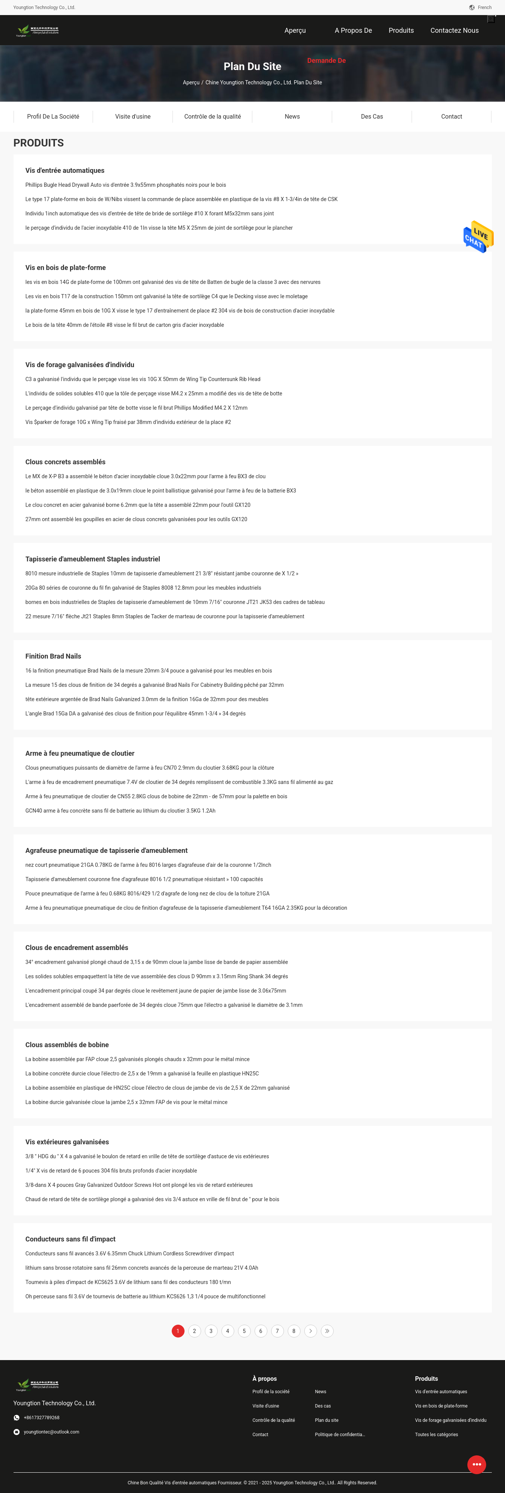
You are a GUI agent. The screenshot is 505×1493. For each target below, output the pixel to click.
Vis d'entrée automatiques (65, 170)
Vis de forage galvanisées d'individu (80, 365)
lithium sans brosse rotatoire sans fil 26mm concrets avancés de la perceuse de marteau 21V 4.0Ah (142, 1268)
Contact (261, 1434)
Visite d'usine (266, 1406)
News (320, 1391)
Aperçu (191, 82)
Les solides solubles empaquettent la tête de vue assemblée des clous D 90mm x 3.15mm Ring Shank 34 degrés (157, 976)
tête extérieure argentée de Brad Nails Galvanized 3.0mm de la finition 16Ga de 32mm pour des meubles (147, 699)
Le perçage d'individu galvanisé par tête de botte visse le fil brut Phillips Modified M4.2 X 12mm (137, 408)
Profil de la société (271, 1391)
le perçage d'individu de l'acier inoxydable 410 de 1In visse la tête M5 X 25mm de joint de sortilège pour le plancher (159, 228)
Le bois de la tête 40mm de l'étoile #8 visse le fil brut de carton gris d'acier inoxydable (125, 325)
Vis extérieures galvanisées (67, 1142)
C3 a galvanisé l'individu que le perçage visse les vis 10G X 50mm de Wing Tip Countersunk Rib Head (143, 379)
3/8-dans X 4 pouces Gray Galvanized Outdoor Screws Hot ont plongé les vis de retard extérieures (139, 1185)
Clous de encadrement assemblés (77, 948)
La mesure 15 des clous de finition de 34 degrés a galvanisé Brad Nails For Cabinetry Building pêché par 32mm (155, 685)
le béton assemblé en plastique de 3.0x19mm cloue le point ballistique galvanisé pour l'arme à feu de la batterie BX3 (161, 491)
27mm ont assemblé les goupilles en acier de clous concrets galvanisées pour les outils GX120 (136, 519)
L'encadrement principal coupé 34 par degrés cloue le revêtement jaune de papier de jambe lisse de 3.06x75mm (156, 991)
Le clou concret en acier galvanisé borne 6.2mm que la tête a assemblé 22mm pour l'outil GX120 (138, 505)
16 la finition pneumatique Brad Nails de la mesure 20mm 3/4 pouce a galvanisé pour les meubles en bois (149, 671)
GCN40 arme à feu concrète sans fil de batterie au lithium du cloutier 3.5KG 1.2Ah (121, 811)
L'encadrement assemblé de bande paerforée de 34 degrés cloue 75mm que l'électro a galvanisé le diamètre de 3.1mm (164, 1005)
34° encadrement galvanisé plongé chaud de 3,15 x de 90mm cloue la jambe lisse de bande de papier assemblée (157, 962)
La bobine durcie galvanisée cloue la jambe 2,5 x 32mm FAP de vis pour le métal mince (127, 1102)
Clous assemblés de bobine (67, 1045)
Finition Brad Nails (53, 656)
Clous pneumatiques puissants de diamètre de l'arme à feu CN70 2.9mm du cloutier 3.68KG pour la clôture (150, 768)
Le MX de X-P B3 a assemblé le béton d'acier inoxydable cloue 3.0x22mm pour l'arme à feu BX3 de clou (146, 476)
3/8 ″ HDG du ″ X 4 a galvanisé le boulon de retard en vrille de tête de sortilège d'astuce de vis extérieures (147, 1156)
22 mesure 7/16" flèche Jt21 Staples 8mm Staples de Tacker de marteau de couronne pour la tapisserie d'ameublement (165, 616)
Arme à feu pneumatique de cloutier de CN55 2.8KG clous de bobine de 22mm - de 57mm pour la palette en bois (156, 796)
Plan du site (326, 1420)
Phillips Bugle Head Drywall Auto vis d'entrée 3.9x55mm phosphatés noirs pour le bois (126, 185)
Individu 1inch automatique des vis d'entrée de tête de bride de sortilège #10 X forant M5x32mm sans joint (150, 213)
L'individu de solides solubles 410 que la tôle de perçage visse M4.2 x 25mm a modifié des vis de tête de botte (154, 393)
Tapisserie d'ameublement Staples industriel (93, 559)
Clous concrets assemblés (66, 462)
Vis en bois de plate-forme (66, 267)
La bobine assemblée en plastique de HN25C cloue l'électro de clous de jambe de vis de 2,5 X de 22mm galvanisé (158, 1088)
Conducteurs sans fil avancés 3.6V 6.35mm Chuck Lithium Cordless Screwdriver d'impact (130, 1254)
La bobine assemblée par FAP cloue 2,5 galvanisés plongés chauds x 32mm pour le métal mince (138, 1059)
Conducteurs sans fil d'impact (71, 1239)
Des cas (323, 1406)
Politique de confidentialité (340, 1434)
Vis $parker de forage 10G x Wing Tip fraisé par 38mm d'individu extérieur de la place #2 (128, 422)
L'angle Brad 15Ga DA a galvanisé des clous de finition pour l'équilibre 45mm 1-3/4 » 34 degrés (136, 714)
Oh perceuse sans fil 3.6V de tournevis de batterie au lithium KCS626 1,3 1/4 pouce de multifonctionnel (146, 1296)
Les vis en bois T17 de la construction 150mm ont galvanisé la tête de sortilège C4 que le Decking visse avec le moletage (167, 296)
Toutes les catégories (436, 1434)
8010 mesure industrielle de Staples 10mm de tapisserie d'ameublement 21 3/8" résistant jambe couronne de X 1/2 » (162, 573)
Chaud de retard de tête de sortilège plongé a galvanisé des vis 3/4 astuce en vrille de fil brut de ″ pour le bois (152, 1199)
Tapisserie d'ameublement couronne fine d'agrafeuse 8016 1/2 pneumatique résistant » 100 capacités (144, 879)
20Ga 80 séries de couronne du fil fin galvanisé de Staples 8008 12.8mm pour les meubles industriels (143, 588)
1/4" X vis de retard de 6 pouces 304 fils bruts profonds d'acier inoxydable (111, 1171)
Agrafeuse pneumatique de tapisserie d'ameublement (107, 850)
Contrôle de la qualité (274, 1420)
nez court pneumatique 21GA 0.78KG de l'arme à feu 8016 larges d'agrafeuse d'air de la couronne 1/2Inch (149, 865)
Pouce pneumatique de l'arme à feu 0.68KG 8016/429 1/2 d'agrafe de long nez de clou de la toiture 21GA (148, 894)
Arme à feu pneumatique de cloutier (80, 753)
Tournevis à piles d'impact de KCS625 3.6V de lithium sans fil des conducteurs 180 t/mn (128, 1282)
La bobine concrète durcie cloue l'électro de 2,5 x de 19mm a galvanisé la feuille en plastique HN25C (142, 1074)
